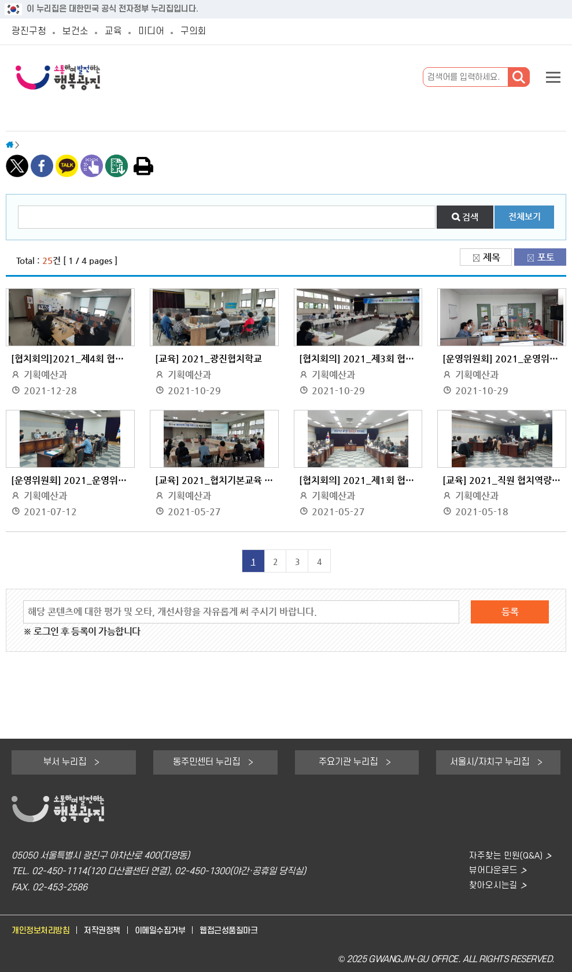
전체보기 (524, 216)
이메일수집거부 (169, 931)
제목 (491, 257)
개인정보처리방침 (43, 931)
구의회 (201, 31)
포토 (546, 257)
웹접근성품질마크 (242, 931)
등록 (510, 611)
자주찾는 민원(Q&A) (505, 856)
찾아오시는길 (491, 888)
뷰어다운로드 (491, 871)
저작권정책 (108, 931)
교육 (118, 31)
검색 (470, 217)
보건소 (79, 31)
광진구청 (30, 31)
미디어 (157, 31)
